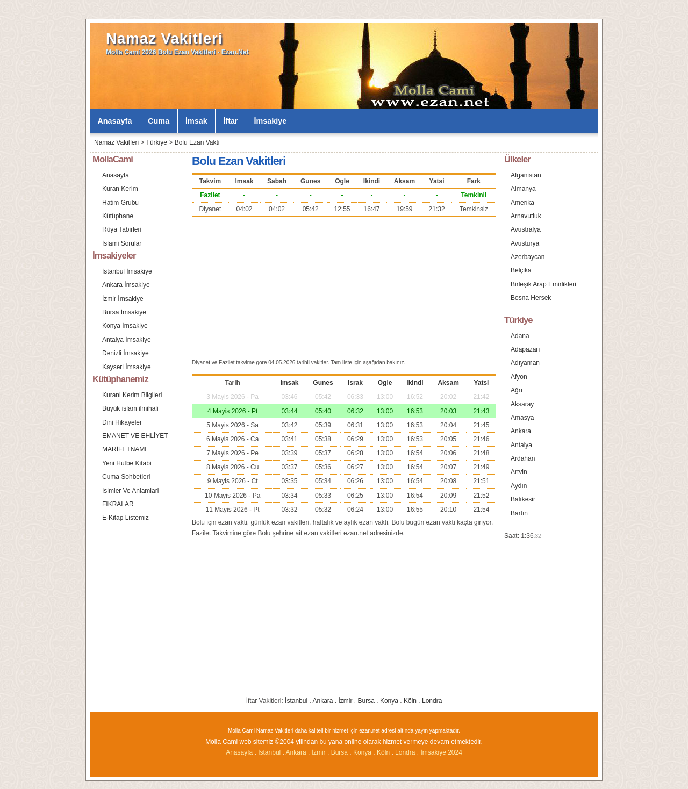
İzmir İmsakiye (123, 299)
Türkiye (156, 142)
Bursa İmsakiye (124, 312)
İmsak (196, 121)
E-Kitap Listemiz (125, 517)
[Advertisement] (344, 286)
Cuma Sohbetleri (126, 476)
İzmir (346, 701)
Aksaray (522, 404)
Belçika (521, 270)
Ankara (322, 701)
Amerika (522, 202)
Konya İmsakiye (125, 325)
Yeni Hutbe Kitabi (127, 463)
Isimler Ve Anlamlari (130, 490)
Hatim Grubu (120, 202)
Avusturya (525, 243)
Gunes (323, 382)
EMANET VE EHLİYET (135, 436)
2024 (455, 752)
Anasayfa (114, 121)
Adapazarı (525, 349)
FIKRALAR (118, 504)
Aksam (448, 382)
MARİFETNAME (125, 449)
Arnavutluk (526, 216)
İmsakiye (270, 121)
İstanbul (296, 701)
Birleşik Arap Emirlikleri (543, 284)
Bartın (519, 513)
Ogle (385, 382)
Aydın (519, 486)
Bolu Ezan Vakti (197, 142)
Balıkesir (523, 499)
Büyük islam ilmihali (130, 408)
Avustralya (526, 229)
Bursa (366, 701)
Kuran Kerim (120, 188)
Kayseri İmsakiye (126, 367)
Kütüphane (117, 216)
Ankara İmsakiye (126, 285)
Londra (432, 701)
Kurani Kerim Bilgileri (132, 395)
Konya (389, 701)
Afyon (519, 377)
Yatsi (481, 382)
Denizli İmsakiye (125, 353)
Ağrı (516, 390)
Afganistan (526, 175)
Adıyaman (525, 363)
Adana (520, 336)
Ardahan (523, 458)
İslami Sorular (121, 243)
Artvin (519, 472)
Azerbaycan (527, 257)
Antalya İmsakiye (126, 339)
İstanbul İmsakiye (127, 271)
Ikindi (414, 382)
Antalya (521, 445)
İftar (231, 121)
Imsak (289, 382)
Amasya (522, 417)
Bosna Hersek (531, 298)
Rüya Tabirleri (121, 229)
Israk (355, 382)
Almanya (523, 188)
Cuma (158, 121)
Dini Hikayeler (122, 422)
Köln (410, 701)
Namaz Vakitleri (164, 38)
